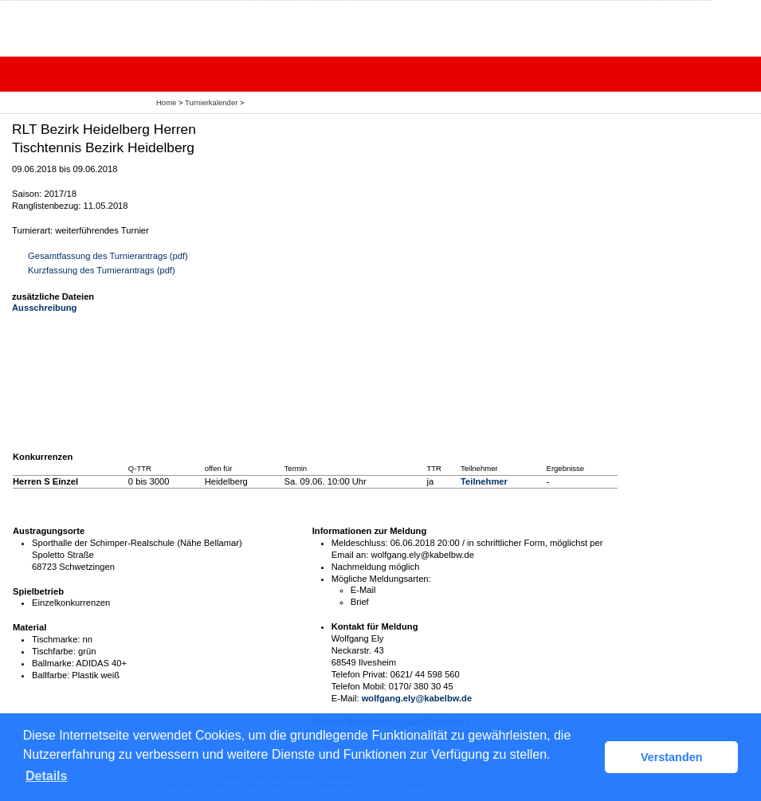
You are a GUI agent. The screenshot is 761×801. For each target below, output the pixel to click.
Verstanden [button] (672, 757)
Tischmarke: (56, 639)
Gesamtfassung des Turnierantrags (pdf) (108, 256)
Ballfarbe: (50, 675)
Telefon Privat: (359, 674)
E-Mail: (345, 698)
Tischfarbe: (54, 651)
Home (166, 102)
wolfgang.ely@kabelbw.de (417, 698)
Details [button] (46, 776)
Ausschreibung (44, 307)
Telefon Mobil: (358, 686)
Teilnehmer (484, 481)
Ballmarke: (53, 663)
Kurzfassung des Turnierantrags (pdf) (101, 270)
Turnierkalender (211, 102)
